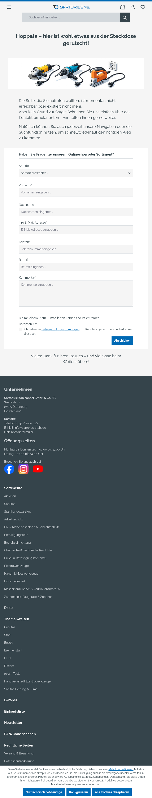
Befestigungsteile (16, 535)
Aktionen (10, 496)
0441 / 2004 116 (27, 423)
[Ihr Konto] (133, 7)
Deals (8, 608)
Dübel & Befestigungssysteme (25, 558)
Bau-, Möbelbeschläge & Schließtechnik (31, 527)
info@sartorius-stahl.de (30, 427)
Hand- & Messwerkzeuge (21, 573)
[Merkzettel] (143, 7)
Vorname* (25, 185)
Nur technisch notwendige (44, 792)
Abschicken (122, 340)
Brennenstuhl (13, 650)
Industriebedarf (14, 581)
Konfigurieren (78, 792)
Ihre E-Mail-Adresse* (33, 222)
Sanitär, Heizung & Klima (21, 689)
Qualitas (9, 504)
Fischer (9, 666)
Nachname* (27, 204)
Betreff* (24, 259)
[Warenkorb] (123, 7)
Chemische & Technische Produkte (28, 550)
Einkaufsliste (14, 711)
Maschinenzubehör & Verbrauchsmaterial (32, 589)
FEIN (7, 658)
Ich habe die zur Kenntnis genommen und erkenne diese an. (77, 331)
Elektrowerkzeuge (16, 566)
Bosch (8, 642)
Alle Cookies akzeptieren (112, 792)
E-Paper (10, 700)
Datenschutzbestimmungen (60, 329)
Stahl (7, 635)
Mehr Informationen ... (121, 769)
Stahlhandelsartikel (17, 511)
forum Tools (12, 673)
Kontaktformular (22, 432)
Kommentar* (27, 277)
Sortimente (13, 488)
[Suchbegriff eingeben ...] (71, 17)
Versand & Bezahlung (19, 753)
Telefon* (24, 242)
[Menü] (9, 7)
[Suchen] (125, 17)
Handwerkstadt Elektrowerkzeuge (27, 681)
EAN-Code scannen (20, 734)
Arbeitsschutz (13, 519)
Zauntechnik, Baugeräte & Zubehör (28, 596)
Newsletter (13, 723)
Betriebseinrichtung (17, 542)
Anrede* (24, 165)
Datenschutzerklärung (19, 761)
